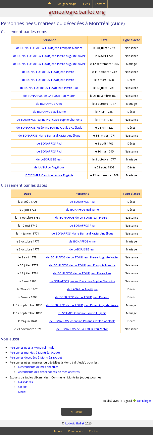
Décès (22, 392)
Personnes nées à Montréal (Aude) (32, 347)
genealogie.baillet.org (76, 11)
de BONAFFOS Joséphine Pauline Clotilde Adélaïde (49, 127)
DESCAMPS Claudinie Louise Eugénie (49, 175)
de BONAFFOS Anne (49, 104)
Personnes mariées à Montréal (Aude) (35, 352)
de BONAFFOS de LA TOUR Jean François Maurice (49, 48)
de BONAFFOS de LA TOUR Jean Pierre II (49, 72)
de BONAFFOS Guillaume (49, 111)
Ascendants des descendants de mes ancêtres (49, 372)
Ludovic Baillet (74, 423)
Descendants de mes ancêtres (38, 367)
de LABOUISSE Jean (49, 159)
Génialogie (144, 401)
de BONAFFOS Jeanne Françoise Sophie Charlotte (49, 119)
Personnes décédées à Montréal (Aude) (36, 357)
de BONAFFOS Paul (49, 143)
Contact (100, 4)
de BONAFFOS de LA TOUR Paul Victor (49, 96)
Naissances (25, 382)
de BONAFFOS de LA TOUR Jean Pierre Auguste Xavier (49, 56)
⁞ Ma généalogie (66, 4)
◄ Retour (76, 411)
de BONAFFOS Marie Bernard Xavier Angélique (49, 135)
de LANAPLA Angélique (49, 167)
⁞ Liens (85, 4)
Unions (22, 387)
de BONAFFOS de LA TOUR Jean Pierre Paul (49, 88)
